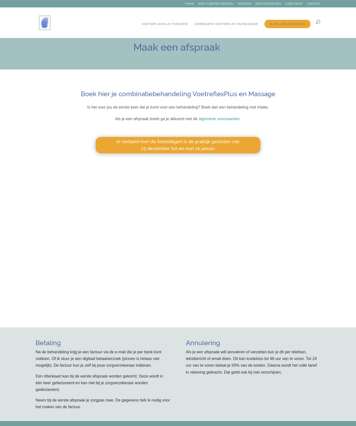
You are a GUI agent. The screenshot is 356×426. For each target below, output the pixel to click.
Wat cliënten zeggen (215, 3)
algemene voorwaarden (219, 119)
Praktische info (268, 3)
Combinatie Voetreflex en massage (226, 24)
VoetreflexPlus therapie (165, 24)
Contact (313, 3)
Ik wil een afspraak (287, 24)
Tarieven (244, 3)
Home (189, 3)
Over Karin (294, 3)
